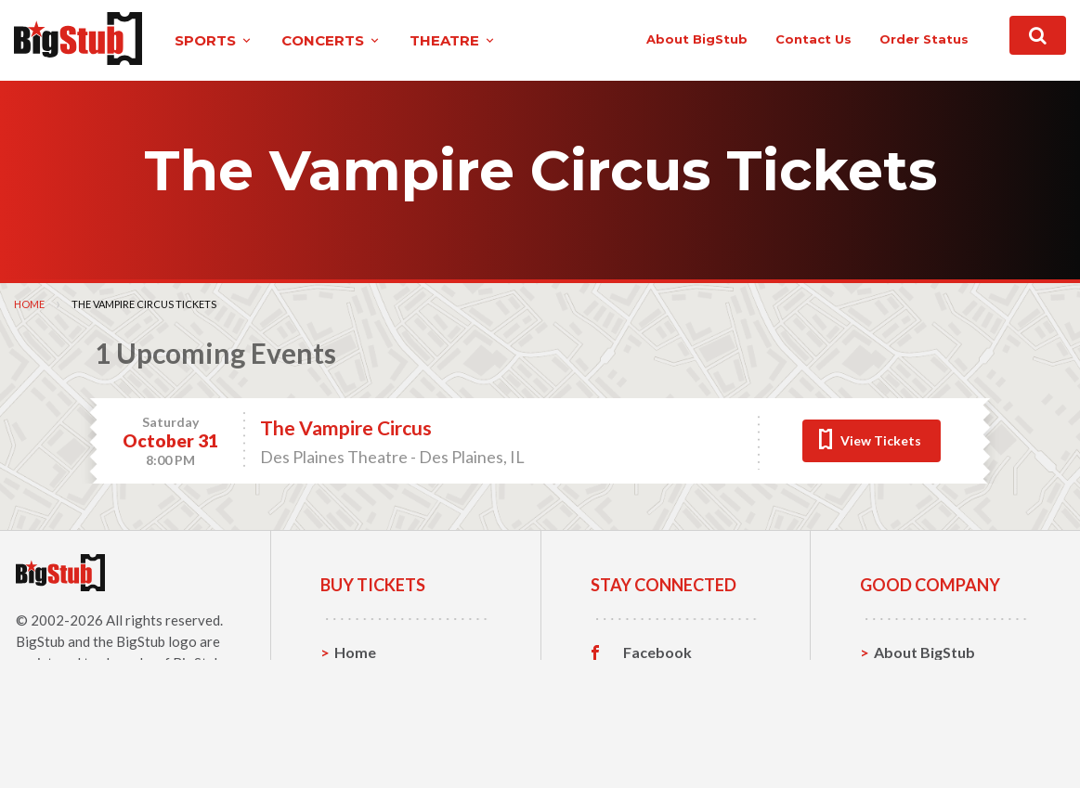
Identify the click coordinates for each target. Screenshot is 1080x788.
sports (214, 40)
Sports (358, 681)
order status (924, 39)
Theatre (362, 738)
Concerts (366, 709)
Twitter (649, 681)
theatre (453, 40)
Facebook (657, 652)
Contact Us (913, 681)
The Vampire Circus (346, 427)
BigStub (40, 641)
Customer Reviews (688, 738)
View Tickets (880, 440)
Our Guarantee (926, 738)
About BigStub (697, 39)
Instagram (658, 710)
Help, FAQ (908, 709)
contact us (813, 39)
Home (29, 304)
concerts (331, 40)
